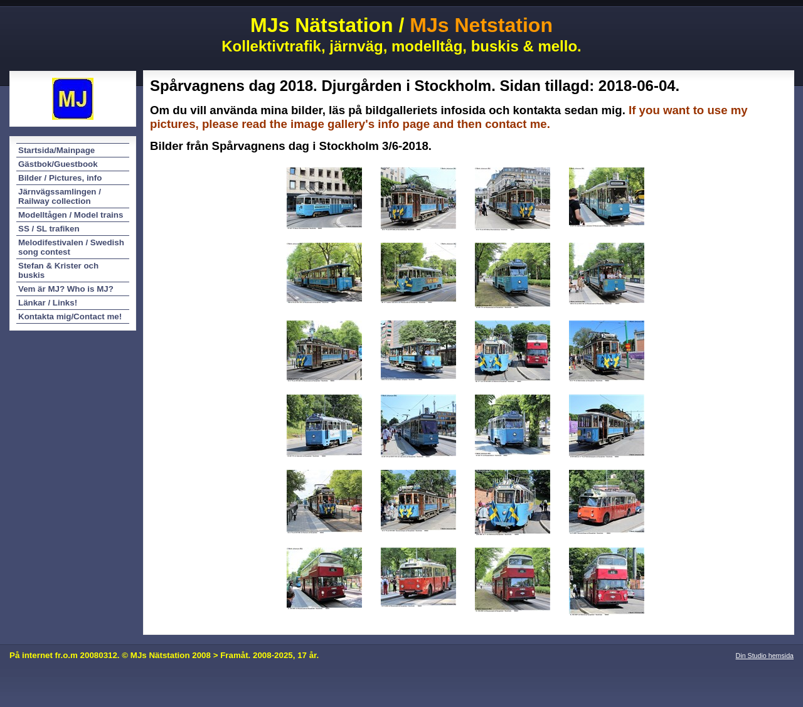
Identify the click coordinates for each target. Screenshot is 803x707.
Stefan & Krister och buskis (58, 270)
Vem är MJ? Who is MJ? (66, 289)
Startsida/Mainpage (56, 150)
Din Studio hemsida (765, 655)
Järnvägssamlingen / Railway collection (59, 196)
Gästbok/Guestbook (58, 164)
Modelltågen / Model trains (70, 215)
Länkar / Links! (47, 302)
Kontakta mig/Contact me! (70, 316)
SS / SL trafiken (49, 228)
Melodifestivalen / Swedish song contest (71, 247)
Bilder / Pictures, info (60, 178)
